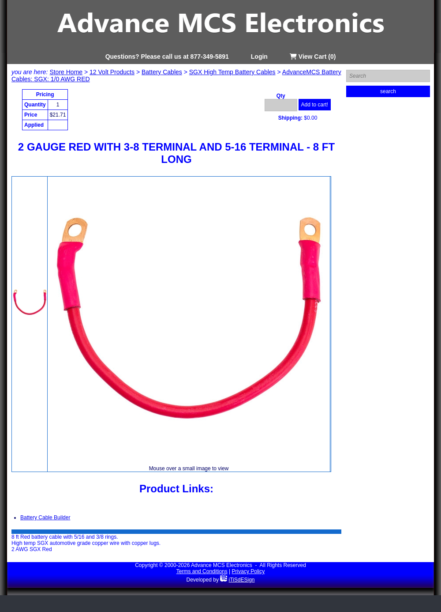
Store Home (65, 72)
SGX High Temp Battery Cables (232, 72)
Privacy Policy (248, 571)
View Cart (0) (313, 56)
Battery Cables (162, 72)
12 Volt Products (112, 72)
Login (259, 56)
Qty (281, 96)
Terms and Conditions (202, 571)
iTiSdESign (242, 580)
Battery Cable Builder (45, 517)
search (388, 91)
